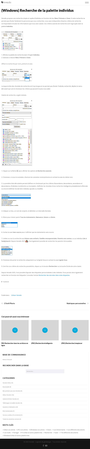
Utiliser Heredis (16, 295)
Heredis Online (7, 383)
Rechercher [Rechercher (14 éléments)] (48, 433)
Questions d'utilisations (9, 407)
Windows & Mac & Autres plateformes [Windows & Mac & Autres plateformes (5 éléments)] (16, 435)
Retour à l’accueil (7, 359)
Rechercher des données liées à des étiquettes (54, 275)
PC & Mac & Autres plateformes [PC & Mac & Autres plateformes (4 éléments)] (31, 433)
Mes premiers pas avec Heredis (11, 391)
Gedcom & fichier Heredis (10, 399)
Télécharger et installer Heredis (11, 403)
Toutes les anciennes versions (11, 419)
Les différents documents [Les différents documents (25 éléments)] (76, 430)
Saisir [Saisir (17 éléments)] (56, 433)
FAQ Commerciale (7, 411)
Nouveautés (6, 387)
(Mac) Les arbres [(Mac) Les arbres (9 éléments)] (9, 430)
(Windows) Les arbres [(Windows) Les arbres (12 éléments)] (37, 430)
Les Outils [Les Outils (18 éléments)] (7, 433)
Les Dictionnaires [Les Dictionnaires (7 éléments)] (59, 430)
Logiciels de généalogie (43, 442)
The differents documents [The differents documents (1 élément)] (69, 433)
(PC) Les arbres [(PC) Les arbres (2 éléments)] (23, 430)
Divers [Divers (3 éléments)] (49, 430)
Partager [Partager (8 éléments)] (16, 433)
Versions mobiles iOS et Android (11, 415)
